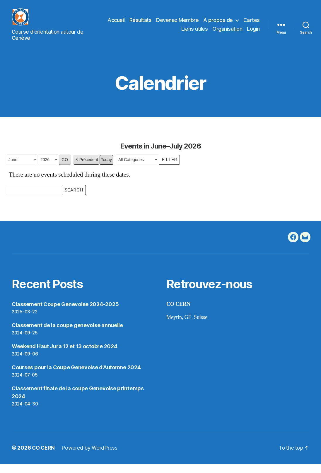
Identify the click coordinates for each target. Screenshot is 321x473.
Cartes (168, 33)
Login (253, 33)
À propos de (239, 24)
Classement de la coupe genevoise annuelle (67, 334)
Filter (171, 168)
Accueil (137, 24)
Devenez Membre (198, 24)
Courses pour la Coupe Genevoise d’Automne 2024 (76, 376)
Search (73, 198)
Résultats (162, 24)
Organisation (227, 33)
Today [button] (106, 168)
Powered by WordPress (90, 456)
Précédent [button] (86, 168)
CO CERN (43, 456)
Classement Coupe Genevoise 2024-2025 (65, 313)
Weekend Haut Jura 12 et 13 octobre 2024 (64, 355)
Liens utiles (194, 33)
